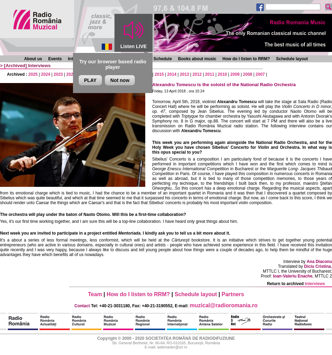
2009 (235, 74)
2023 (58, 74)
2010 (222, 74)
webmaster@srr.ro (172, 347)
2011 (209, 74)
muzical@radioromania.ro (224, 305)
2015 (159, 74)
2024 (45, 74)
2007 (260, 74)
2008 (247, 74)
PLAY (90, 80)
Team (95, 294)
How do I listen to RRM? (246, 58)
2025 (33, 74)
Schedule (163, 58)
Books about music (197, 58)
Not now (119, 80)
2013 (184, 74)
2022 (71, 74)
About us (33, 58)
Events (55, 58)
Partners (233, 294)
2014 (172, 74)
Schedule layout (292, 58)
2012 (197, 74)
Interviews (39, 65)
